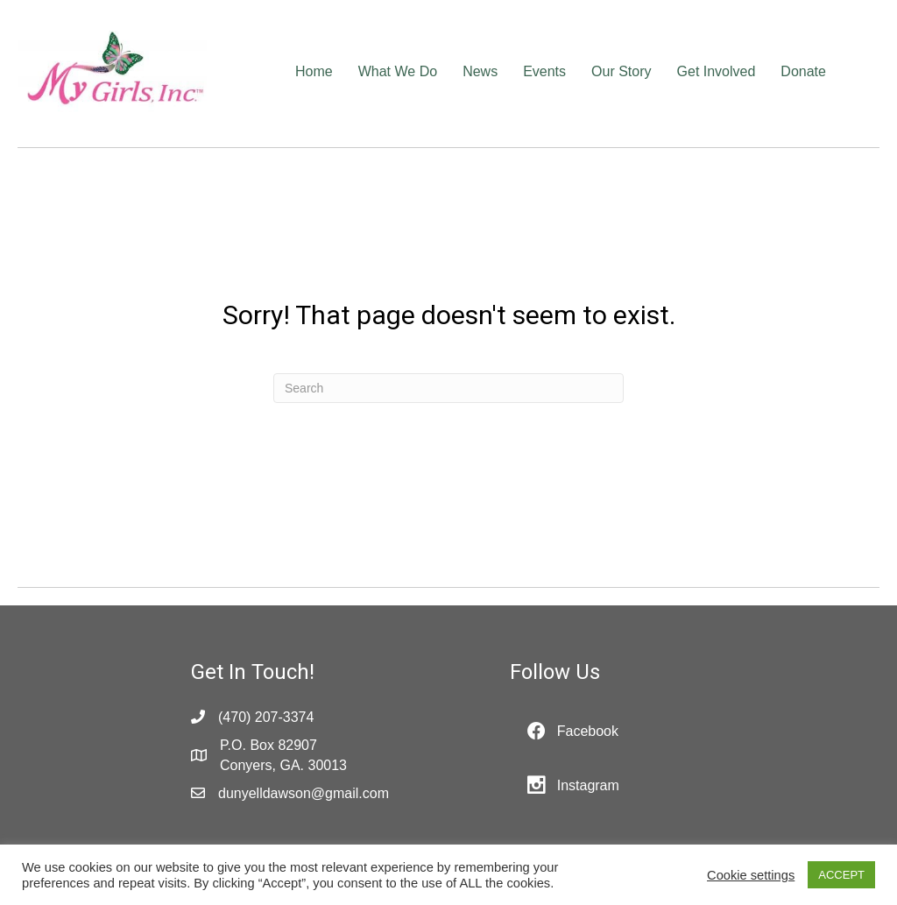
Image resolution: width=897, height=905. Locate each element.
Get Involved (716, 71)
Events (544, 71)
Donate (803, 71)
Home (314, 71)
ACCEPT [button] (841, 874)
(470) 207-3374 (266, 717)
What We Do (397, 71)
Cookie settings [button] (751, 875)
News (480, 71)
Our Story (621, 71)
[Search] (448, 388)
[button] (573, 731)
